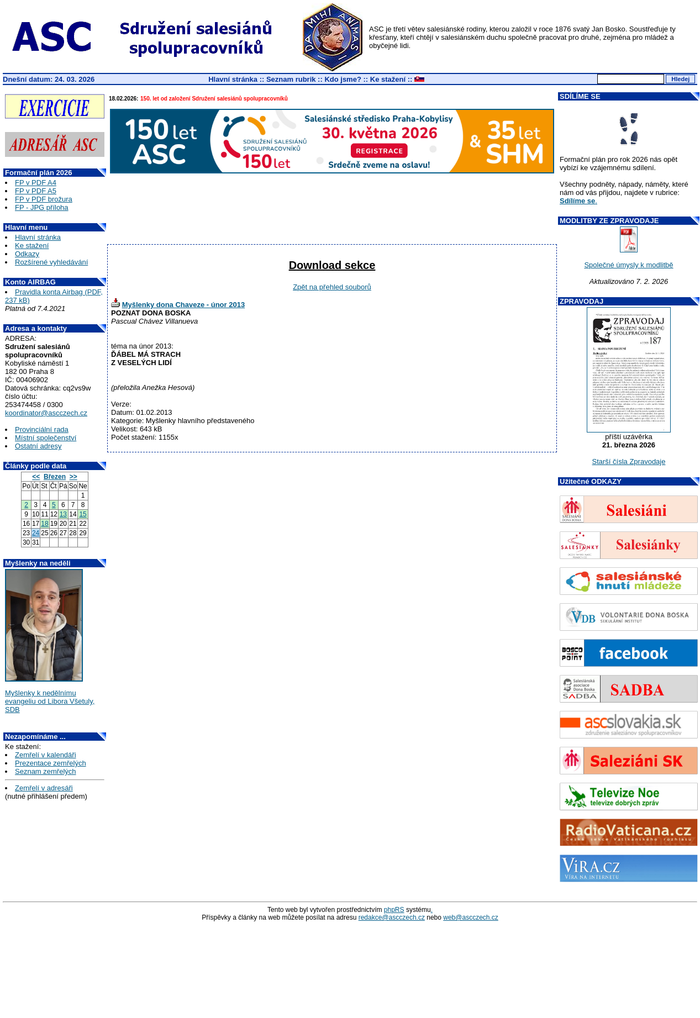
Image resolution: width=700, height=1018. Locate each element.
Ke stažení (388, 79)
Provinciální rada (42, 429)
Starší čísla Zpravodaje (629, 461)
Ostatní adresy (38, 446)
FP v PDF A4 (35, 182)
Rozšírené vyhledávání (51, 262)
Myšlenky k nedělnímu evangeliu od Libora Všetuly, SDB (49, 701)
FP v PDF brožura (43, 199)
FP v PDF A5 (35, 191)
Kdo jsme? (342, 79)
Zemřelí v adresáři (44, 788)
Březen (55, 477)
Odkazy (27, 254)
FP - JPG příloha (42, 207)
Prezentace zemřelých (50, 763)
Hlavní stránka (232, 79)
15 (82, 514)
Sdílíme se (577, 201)
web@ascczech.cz (470, 917)
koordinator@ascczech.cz (46, 413)
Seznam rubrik (291, 79)
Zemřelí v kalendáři (45, 755)
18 (44, 524)
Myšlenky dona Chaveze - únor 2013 (183, 304)
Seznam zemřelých (45, 771)
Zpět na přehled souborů (332, 287)
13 (63, 514)
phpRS (394, 910)
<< (36, 477)
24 (35, 533)
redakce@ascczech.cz (392, 917)
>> (73, 477)
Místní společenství (45, 438)
